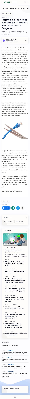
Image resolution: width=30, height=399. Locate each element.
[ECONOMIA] (8, 221)
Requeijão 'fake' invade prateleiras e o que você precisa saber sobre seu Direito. (14, 367)
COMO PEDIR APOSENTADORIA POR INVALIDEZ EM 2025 (16, 334)
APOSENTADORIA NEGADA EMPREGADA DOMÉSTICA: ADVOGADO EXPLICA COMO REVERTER (13, 325)
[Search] (25, 2)
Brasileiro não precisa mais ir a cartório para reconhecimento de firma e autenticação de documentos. (14, 375)
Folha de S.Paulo (17, 191)
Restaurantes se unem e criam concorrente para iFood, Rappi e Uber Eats (14, 299)
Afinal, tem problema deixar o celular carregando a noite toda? (14, 307)
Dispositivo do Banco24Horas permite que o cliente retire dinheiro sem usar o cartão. (14, 352)
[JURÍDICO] (19, 221)
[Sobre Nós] (5, 8)
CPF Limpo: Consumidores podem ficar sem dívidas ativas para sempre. (14, 360)
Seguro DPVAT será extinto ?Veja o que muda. (15, 272)
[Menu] (15, 396)
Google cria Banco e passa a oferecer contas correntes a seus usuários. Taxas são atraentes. (15, 280)
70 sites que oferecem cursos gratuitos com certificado (14, 251)
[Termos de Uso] (21, 8)
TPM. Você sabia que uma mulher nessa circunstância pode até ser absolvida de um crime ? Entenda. (15, 289)
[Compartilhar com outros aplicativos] (22, 208)
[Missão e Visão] (13, 8)
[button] (27, 2)
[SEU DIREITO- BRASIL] (11, 39)
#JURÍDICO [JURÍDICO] (5, 201)
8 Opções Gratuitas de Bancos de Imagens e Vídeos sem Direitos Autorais (15, 263)
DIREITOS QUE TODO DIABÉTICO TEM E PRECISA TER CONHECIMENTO (15, 316)
